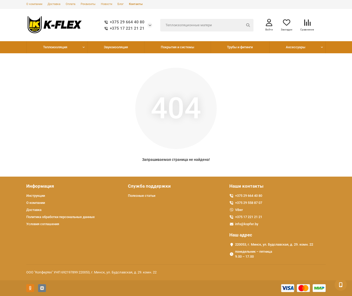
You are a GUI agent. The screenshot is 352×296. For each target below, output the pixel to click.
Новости (106, 4)
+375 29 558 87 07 (248, 203)
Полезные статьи (141, 196)
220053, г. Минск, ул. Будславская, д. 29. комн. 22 (274, 244)
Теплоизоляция (55, 47)
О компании (34, 4)
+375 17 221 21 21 (123, 28)
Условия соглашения (42, 224)
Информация (40, 186)
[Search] (206, 25)
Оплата (70, 4)
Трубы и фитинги (240, 47)
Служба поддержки (149, 186)
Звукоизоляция (116, 47)
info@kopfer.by (246, 224)
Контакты (136, 4)
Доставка (54, 4)
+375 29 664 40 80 (123, 22)
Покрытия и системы (177, 47)
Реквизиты (88, 4)
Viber (239, 210)
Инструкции (35, 196)
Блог (120, 4)
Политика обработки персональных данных (60, 217)
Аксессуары (295, 47)
